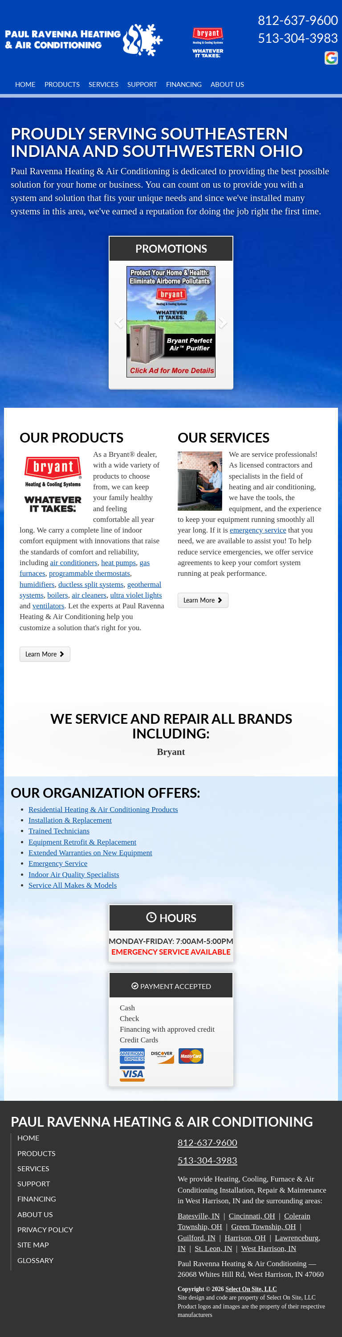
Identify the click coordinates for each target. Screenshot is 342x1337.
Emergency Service (57, 863)
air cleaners (89, 595)
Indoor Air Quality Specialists (73, 874)
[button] (133, 321)
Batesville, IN (199, 1216)
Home (25, 84)
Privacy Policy (45, 1229)
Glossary (36, 1260)
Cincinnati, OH (252, 1216)
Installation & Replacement (70, 820)
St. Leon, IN (213, 1248)
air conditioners (73, 562)
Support (142, 84)
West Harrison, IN (269, 1248)
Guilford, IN (197, 1238)
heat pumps (118, 562)
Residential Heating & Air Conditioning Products (103, 809)
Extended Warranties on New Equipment (90, 853)
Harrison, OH (245, 1238)
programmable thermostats (89, 573)
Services (103, 84)
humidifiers (37, 584)
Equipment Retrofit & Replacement (82, 842)
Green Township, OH (263, 1226)
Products (62, 84)
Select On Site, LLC (251, 1289)
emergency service (258, 530)
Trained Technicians (59, 831)
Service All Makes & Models (72, 885)
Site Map (33, 1245)
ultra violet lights (136, 595)
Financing (184, 84)
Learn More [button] (45, 654)
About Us (227, 84)
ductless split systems (90, 584)
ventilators (49, 606)
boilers (57, 595)
